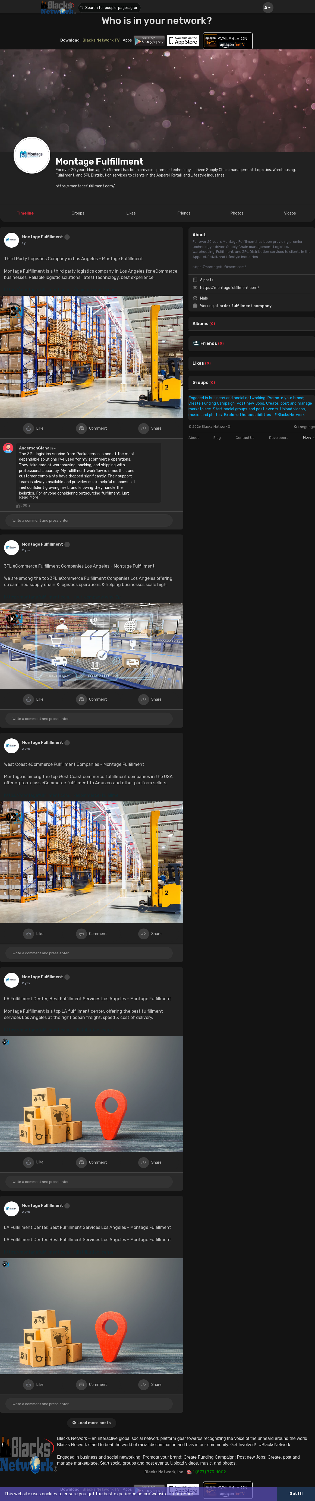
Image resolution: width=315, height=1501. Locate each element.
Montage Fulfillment (99, 161)
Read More (28, 497)
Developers (278, 437)
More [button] (309, 437)
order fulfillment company (245, 306)
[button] (110, 8)
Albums (200, 324)
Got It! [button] (296, 1493)
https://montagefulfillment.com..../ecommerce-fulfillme (61, 795)
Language (304, 427)
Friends (208, 343)
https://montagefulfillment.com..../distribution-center (59, 1030)
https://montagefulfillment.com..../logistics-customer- (60, 289)
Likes (198, 363)
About (193, 437)
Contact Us (245, 437)
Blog (217, 437)
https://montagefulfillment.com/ (229, 287)
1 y (24, 243)
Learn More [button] (182, 1493)
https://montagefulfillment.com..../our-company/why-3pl (63, 597)
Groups (200, 382)
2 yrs (26, 550)
